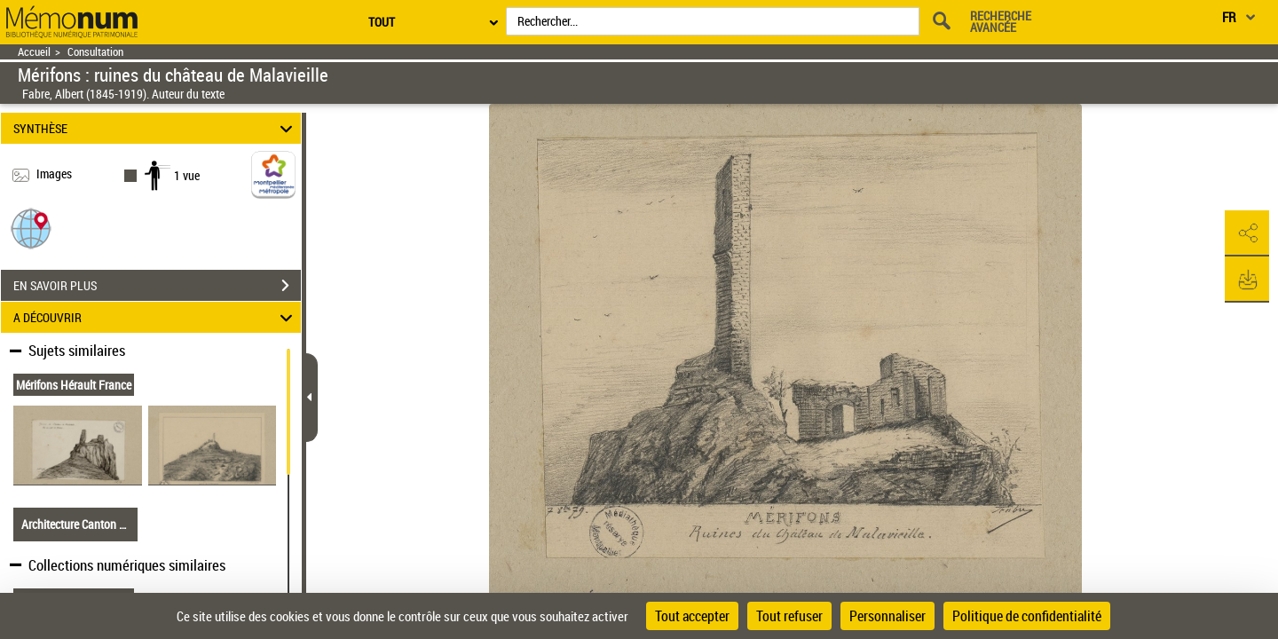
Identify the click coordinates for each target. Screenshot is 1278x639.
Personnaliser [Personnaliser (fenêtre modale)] (887, 616)
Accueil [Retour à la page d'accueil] (34, 51)
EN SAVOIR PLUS (157, 285)
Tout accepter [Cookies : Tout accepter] (692, 616)
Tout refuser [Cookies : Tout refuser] (789, 616)
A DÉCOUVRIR (155, 317)
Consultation (95, 51)
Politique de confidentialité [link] (1026, 616)
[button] (31, 227)
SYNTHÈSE (155, 128)
